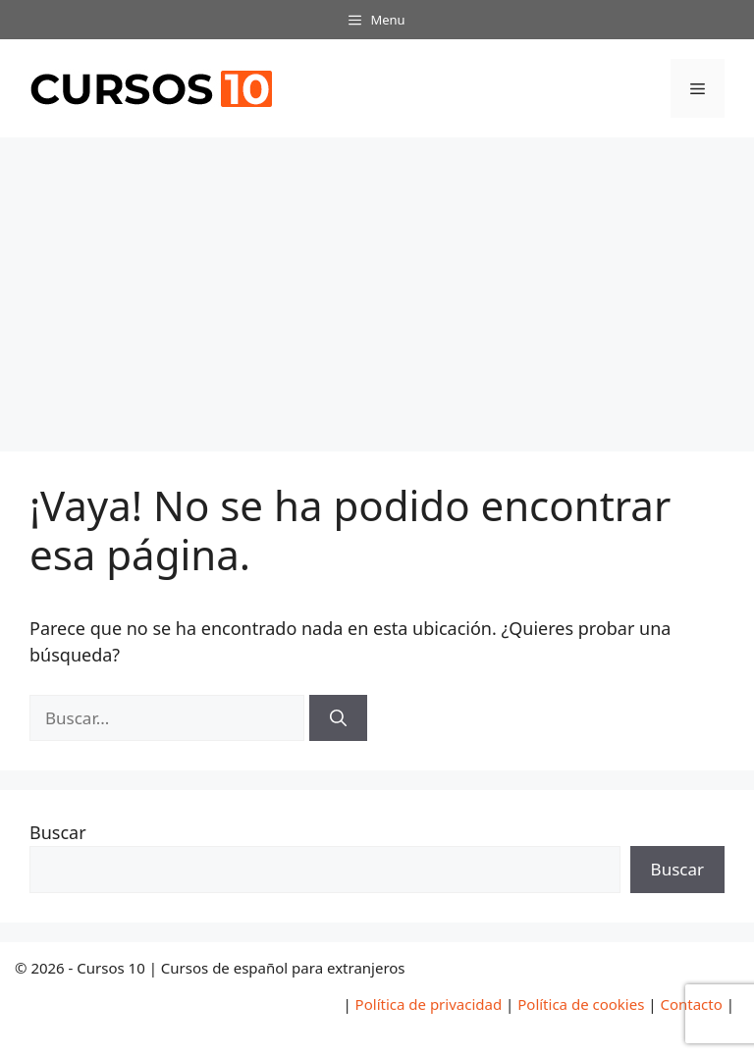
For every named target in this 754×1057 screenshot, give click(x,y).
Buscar (57, 832)
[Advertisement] (377, 284)
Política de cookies (580, 1004)
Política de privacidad (429, 1004)
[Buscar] (338, 718)
